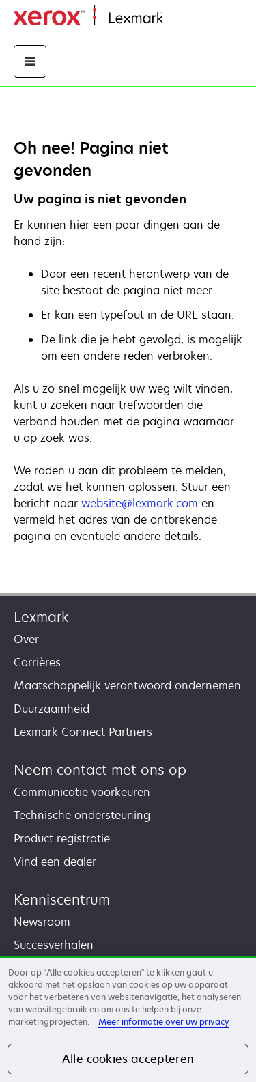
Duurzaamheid (51, 708)
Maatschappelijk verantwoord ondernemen (127, 685)
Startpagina (189, 18)
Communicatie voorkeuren (82, 791)
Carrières (37, 662)
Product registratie (62, 838)
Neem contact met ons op (100, 769)
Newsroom (42, 921)
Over (26, 638)
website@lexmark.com (139, 503)
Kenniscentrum (62, 899)
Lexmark (41, 617)
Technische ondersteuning (82, 815)
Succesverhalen (54, 944)
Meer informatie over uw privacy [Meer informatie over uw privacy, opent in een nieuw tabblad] (163, 1021)
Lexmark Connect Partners (83, 731)
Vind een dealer (55, 861)
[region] (128, 1019)
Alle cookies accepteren (128, 1058)
